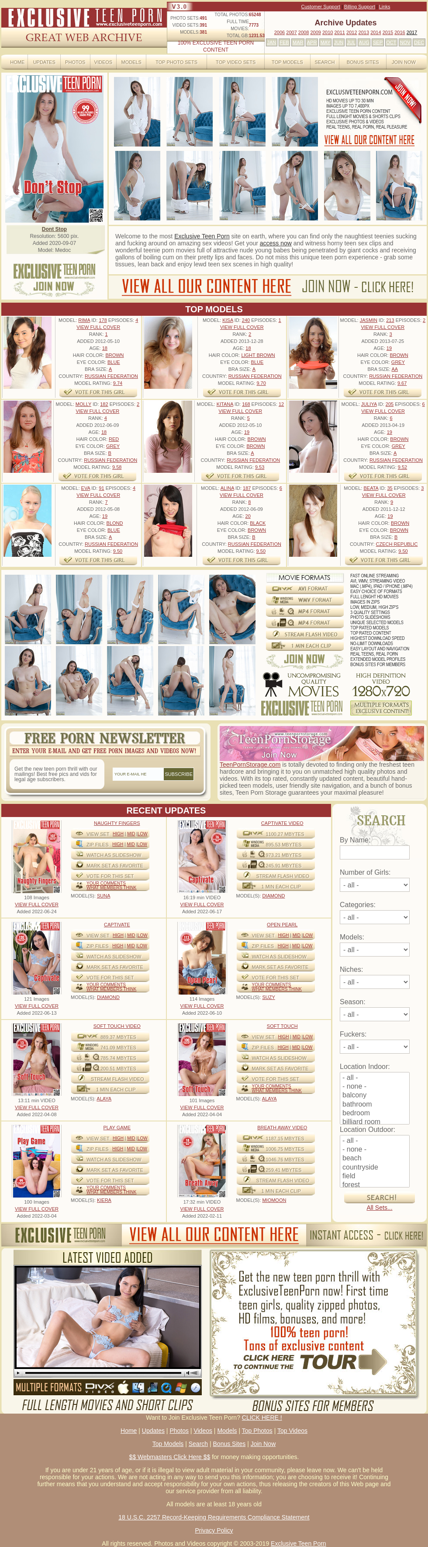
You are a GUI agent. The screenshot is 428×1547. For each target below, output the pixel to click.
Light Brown (258, 355)
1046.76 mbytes (285, 1159)
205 (389, 404)
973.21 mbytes (284, 855)
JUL (351, 42)
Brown (114, 355)
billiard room (375, 1122)
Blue (113, 362)
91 (101, 488)
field (375, 1176)
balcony (375, 1095)
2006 (279, 32)
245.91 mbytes (284, 865)
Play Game (117, 1127)
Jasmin (368, 320)
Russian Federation (111, 376)
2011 (339, 32)
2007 (291, 32)
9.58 (116, 467)
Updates (44, 62)
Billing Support (359, 6)
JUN (338, 42)
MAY (326, 42)
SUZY (268, 997)
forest (375, 1185)
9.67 (402, 383)
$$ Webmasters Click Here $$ (170, 1456)
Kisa (227, 320)
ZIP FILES (97, 844)
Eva (85, 488)
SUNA (103, 895)
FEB (284, 42)
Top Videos (292, 1430)
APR (312, 42)
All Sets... (379, 1207)
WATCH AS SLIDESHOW (113, 855)
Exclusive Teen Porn (202, 236)
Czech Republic (397, 544)
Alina (227, 488)
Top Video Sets (235, 62)
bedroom (375, 1113)
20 (248, 516)
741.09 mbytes (118, 1047)
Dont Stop (54, 229)
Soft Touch (282, 1026)
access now (276, 243)
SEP (378, 42)
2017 (412, 32)
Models (131, 62)
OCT (391, 42)
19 (389, 348)
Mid (131, 833)
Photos (75, 62)
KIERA (104, 1200)
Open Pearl (282, 924)
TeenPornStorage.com (250, 764)
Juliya (369, 404)
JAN (271, 42)
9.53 (259, 467)
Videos (103, 62)
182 (104, 404)
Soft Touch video (117, 1026)
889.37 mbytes (118, 1037)
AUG (364, 42)
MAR (298, 42)
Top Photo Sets (176, 62)
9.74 (117, 383)
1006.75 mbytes (285, 1149)
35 (389, 488)
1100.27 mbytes (285, 834)
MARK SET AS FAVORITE (114, 865)
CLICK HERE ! (262, 1417)
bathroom (375, 1104)
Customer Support (320, 6)
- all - (375, 1078)
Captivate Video (282, 823)
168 (246, 404)
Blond (115, 523)
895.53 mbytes (284, 844)
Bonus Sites (363, 62)
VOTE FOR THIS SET (110, 876)
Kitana (225, 404)
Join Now (404, 62)
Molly (83, 404)
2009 (315, 32)
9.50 (117, 551)
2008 (303, 32)
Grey (398, 362)
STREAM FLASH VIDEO (283, 876)
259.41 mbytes (284, 1170)
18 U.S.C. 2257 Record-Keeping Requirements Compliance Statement (213, 1517)
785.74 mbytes (118, 1058)
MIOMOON (274, 1200)
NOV (405, 42)
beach (375, 1158)
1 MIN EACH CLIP (281, 886)
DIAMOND (273, 895)
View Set (98, 834)
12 (281, 404)
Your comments (106, 883)
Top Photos (257, 1430)
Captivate (117, 924)
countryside (375, 1167)
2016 (399, 32)
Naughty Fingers (117, 823)
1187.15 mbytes (285, 1138)
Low (143, 833)
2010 (327, 32)
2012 (351, 32)
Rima (84, 320)
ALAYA (104, 1098)
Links (384, 6)
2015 (388, 32)
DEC (419, 42)
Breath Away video (282, 1127)
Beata (370, 488)
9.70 (261, 383)
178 (103, 320)
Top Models (287, 62)
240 (246, 320)
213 (390, 320)
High (118, 833)
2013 (364, 32)
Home (17, 62)
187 (247, 488)
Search (325, 62)
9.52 (402, 467)
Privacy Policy (214, 1530)
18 (104, 348)
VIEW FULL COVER (98, 327)
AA (394, 369)
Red (114, 439)
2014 (375, 32)
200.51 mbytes (118, 1068)
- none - (375, 1087)
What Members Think (111, 887)
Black (258, 523)
